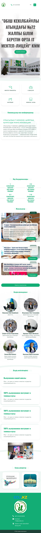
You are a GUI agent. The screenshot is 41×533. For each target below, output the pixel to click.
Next (38, 480)
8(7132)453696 (18, 516)
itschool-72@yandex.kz (18, 520)
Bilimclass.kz (20, 52)
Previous (2, 480)
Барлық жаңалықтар (20, 285)
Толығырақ (31, 238)
